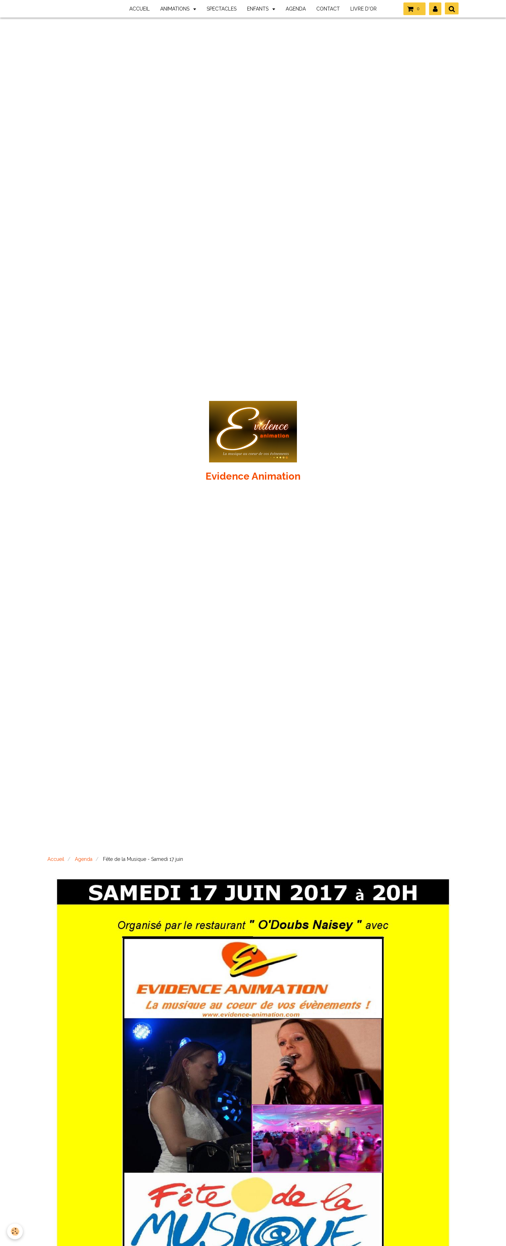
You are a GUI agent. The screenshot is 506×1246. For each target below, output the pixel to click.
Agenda (83, 859)
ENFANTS (258, 9)
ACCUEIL (139, 9)
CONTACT (328, 9)
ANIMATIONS (175, 9)
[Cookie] (15, 1231)
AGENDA (296, 9)
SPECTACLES (221, 9)
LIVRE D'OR (363, 9)
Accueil (55, 859)
